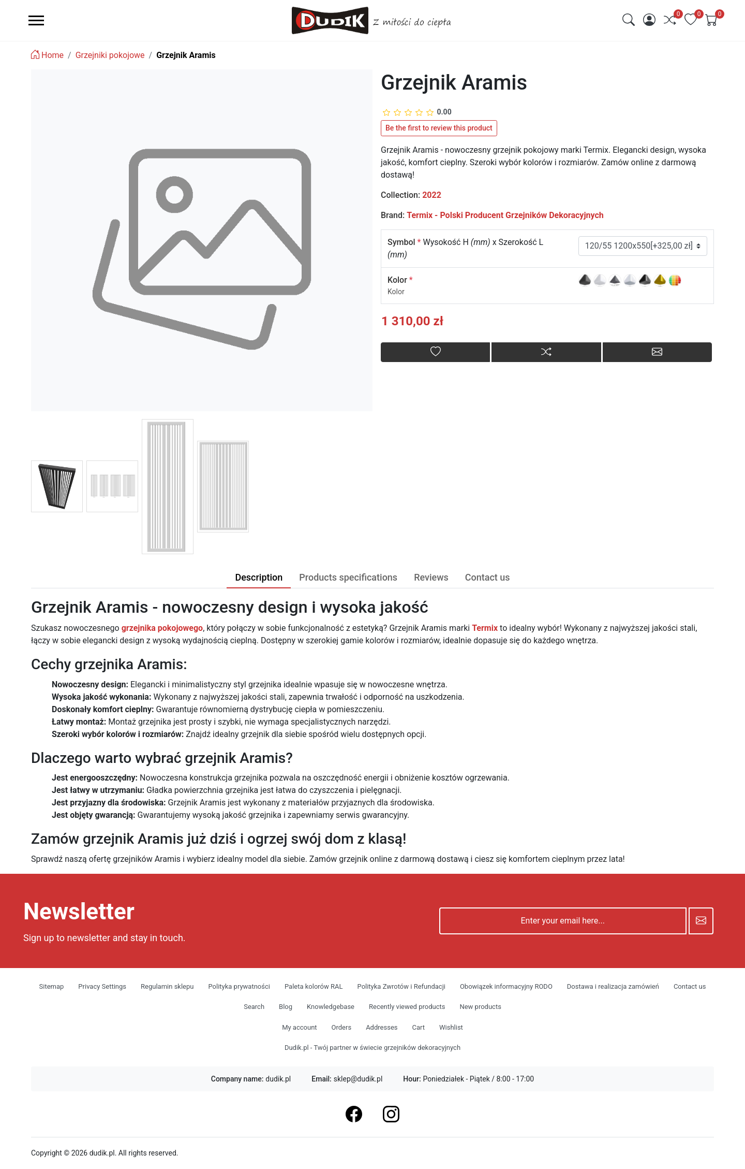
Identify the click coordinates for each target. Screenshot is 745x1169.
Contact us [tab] (487, 577)
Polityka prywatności (239, 986)
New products (480, 1007)
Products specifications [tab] (348, 577)
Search (254, 1007)
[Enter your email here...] (563, 920)
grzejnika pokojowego (162, 628)
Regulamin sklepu (167, 986)
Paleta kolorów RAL (314, 986)
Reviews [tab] (431, 577)
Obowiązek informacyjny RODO (506, 986)
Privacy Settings (102, 986)
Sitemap (51, 986)
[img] (628, 19)
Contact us (690, 986)
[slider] (417, 112)
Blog (285, 1007)
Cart (418, 1027)
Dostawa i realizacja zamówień (613, 986)
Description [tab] (258, 577)
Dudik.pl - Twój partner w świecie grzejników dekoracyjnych (372, 1047)
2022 (431, 195)
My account (299, 1027)
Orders (342, 1027)
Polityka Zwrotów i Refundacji (401, 986)
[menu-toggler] (36, 20)
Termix (485, 628)
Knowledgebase (330, 1007)
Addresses (381, 1027)
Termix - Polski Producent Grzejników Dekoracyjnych (505, 215)
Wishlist (451, 1027)
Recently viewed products (407, 1007)
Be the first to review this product (439, 128)
